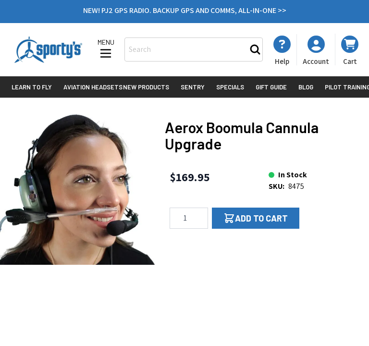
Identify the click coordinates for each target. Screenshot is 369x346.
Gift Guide (271, 87)
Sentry (193, 87)
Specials (230, 87)
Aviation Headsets (93, 87)
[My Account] (282, 50)
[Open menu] (105, 49)
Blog (305, 87)
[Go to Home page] (48, 49)
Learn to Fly (32, 87)
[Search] (255, 49)
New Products (146, 87)
